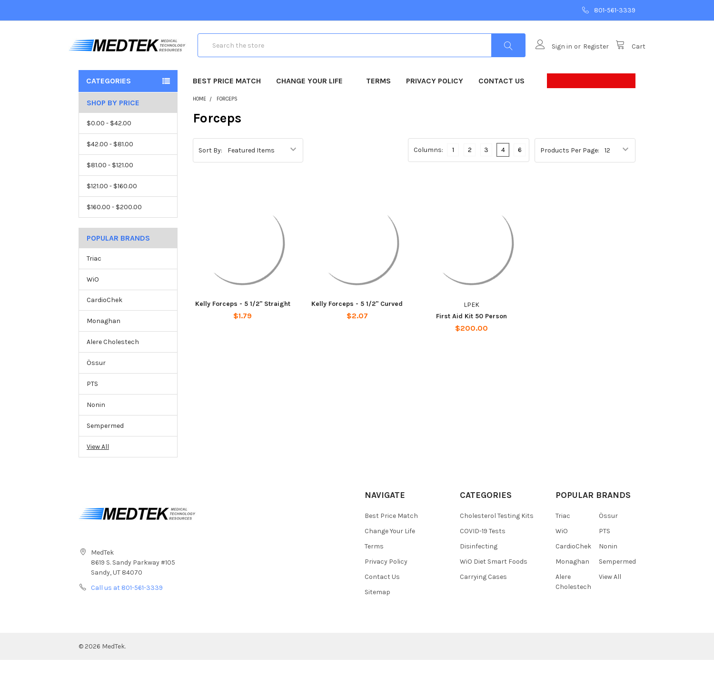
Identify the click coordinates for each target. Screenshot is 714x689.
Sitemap (377, 621)
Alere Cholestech (113, 371)
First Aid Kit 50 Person (471, 345)
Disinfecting (478, 575)
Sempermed (105, 455)
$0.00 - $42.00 (109, 152)
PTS (92, 413)
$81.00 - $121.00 (110, 194)
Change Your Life (313, 109)
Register (586, 61)
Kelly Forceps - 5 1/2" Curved (357, 333)
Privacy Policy (434, 109)
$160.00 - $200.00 (114, 236)
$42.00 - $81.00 (110, 173)
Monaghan (103, 350)
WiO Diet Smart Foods (493, 591)
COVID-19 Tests (483, 560)
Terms (378, 109)
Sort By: (210, 179)
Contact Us (501, 109)
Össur (96, 392)
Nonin (96, 434)
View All (98, 476)
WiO (93, 308)
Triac (94, 288)
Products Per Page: (569, 179)
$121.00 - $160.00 (112, 215)
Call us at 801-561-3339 (127, 617)
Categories (108, 109)
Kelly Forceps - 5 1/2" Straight (242, 333)
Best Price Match (227, 109)
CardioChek (104, 329)
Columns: (428, 179)
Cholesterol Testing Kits (497, 545)
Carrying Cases (483, 606)
